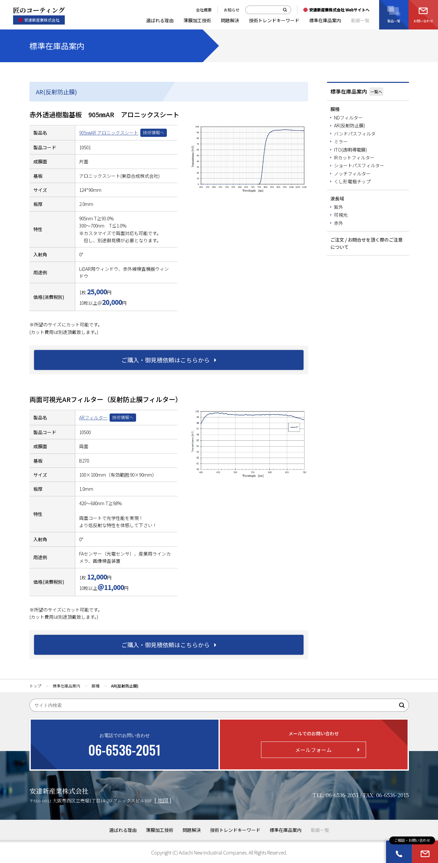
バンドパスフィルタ (355, 133)
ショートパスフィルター (359, 165)
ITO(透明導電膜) (350, 149)
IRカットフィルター (354, 157)
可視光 (341, 214)
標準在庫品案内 (348, 91)
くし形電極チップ (352, 181)
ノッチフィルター (352, 173)
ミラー (341, 141)
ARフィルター (93, 417)
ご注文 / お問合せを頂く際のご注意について (366, 243)
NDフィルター (348, 117)
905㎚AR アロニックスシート (108, 132)
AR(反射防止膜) (349, 125)
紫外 (338, 207)
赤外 (338, 223)
